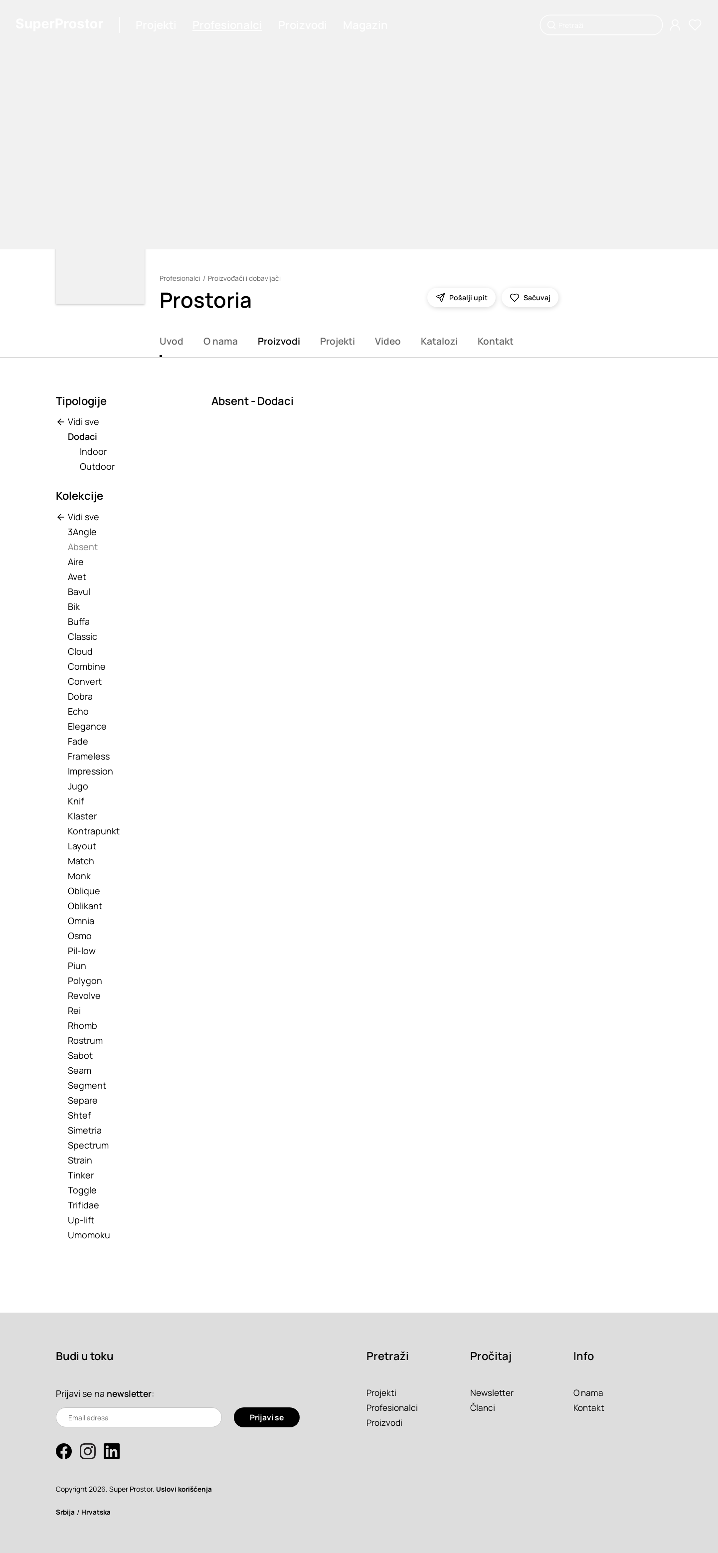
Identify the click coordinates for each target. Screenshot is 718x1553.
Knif (76, 801)
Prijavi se (266, 1417)
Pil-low (82, 951)
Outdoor (97, 466)
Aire (76, 562)
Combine (87, 666)
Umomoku (89, 1235)
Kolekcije (79, 495)
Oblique (84, 891)
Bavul (79, 591)
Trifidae (83, 1205)
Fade (78, 741)
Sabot (80, 1055)
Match (81, 861)
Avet (77, 576)
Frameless (89, 756)
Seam (79, 1070)
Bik (74, 606)
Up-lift (81, 1220)
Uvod (171, 341)
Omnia (81, 921)
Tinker (81, 1175)
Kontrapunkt (94, 831)
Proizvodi (305, 24)
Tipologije (81, 400)
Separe (83, 1100)
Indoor (93, 451)
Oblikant (85, 906)
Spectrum (88, 1145)
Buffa (79, 621)
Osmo (80, 936)
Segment (87, 1085)
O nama (220, 341)
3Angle (82, 532)
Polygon (85, 980)
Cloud (80, 651)
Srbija (66, 1512)
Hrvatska (97, 1512)
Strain (80, 1160)
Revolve (84, 995)
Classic (82, 636)
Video (388, 341)
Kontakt (496, 341)
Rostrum (85, 1040)
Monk (79, 876)
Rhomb (82, 1025)
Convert (85, 681)
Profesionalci (230, 24)
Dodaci (82, 436)
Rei (74, 1010)
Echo (78, 711)
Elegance (87, 726)
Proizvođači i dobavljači (244, 278)
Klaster (82, 816)
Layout (82, 846)
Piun (77, 965)
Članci (483, 1407)
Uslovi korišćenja (185, 1489)
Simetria (85, 1130)
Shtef (79, 1115)
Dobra (80, 696)
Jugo (78, 786)
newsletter (130, 1393)
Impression (90, 771)
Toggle (82, 1190)
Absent (83, 547)
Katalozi (439, 341)
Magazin (368, 24)
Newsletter (493, 1392)
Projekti (158, 24)
